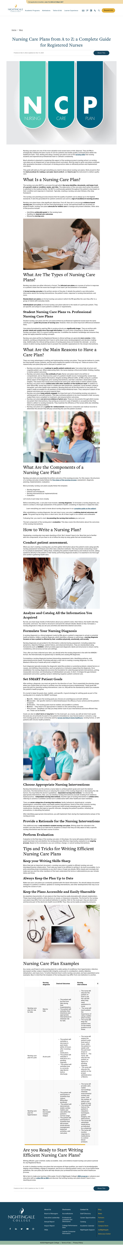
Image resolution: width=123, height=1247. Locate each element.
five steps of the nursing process (64, 480)
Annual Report (49, 1222)
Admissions (46, 10)
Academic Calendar (87, 1226)
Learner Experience (71, 10)
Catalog (83, 1222)
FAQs (46, 1230)
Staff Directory (85, 1213)
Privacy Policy (78, 1243)
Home (14, 30)
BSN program (83, 1176)
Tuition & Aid (57, 10)
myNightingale (103, 1230)
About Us (47, 1209)
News (100, 1213)
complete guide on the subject (85, 508)
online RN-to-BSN (42, 1178)
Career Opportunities (87, 1217)
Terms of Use (66, 1243)
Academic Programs (32, 10)
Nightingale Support (87, 1230)
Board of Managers (51, 1213)
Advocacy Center (104, 1234)
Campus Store (103, 1226)
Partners (101, 1217)
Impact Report (49, 1226)
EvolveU (101, 1222)
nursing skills (80, 154)
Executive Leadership (51, 1217)
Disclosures (66, 1209)
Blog (21, 30)
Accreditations (67, 1213)
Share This (101, 53)
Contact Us (84, 1209)
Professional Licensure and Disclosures (67, 1219)
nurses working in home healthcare (70, 718)
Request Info (108, 10)
